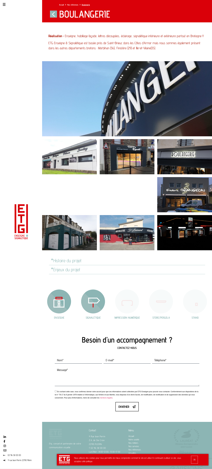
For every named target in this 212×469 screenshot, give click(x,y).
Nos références (72, 5)
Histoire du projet (67, 260)
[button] (127, 260)
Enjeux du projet (66, 269)
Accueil (61, 5)
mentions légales (106, 377)
